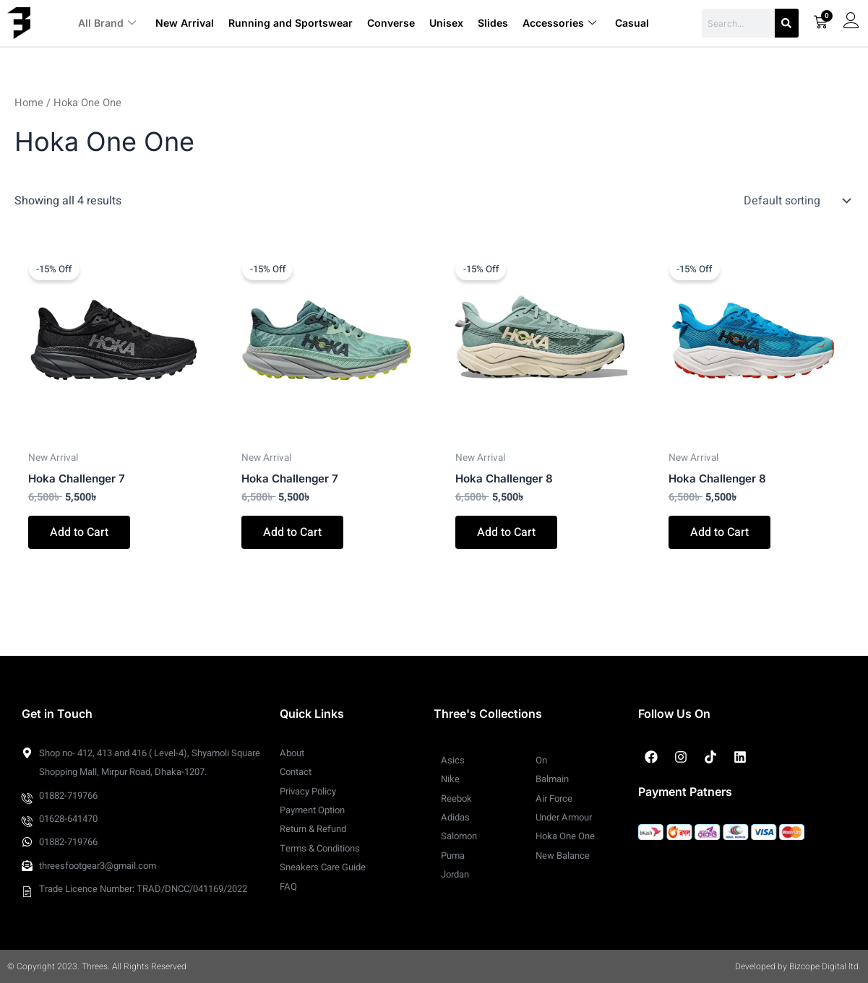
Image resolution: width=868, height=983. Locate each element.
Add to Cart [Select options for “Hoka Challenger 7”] (79, 533)
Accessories (559, 23)
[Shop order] (796, 200)
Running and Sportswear (290, 23)
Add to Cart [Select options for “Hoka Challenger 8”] (506, 533)
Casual (631, 23)
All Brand (107, 23)
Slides (492, 23)
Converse (390, 23)
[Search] (787, 23)
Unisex (446, 23)
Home (28, 103)
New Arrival (184, 23)
